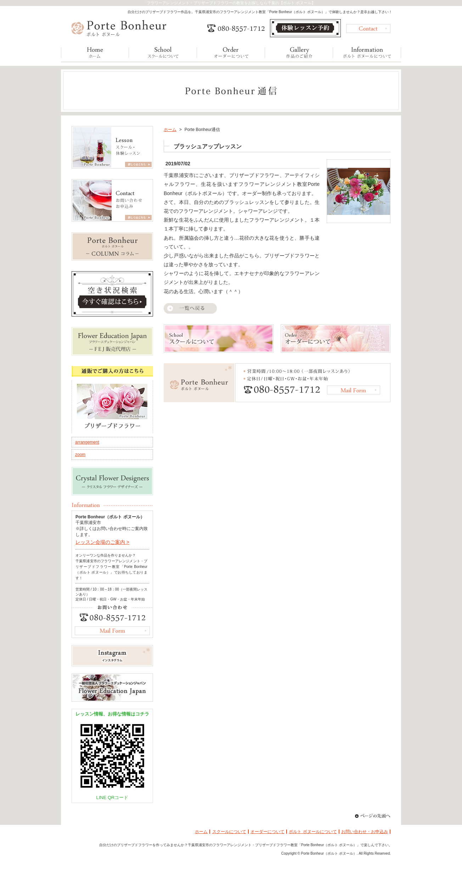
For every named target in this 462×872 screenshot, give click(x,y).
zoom (80, 454)
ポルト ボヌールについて (313, 831)
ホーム (170, 129)
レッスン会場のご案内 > (102, 542)
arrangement (87, 442)
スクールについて (229, 831)
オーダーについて (267, 831)
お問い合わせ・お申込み (364, 831)
